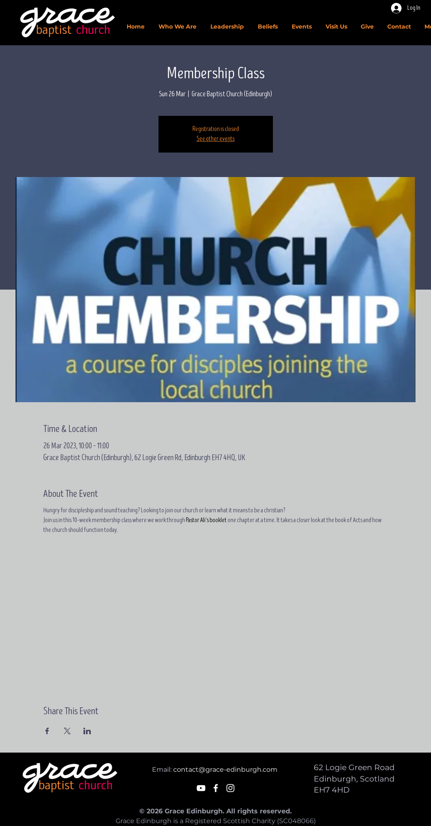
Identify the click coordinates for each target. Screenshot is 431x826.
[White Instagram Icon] (230, 788)
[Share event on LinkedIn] (87, 731)
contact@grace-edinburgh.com (225, 769)
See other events (215, 139)
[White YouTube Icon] (201, 788)
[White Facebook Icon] (215, 788)
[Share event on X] (67, 731)
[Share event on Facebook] (47, 731)
